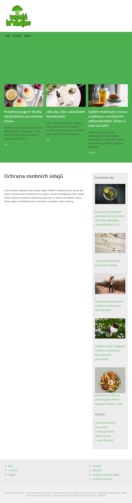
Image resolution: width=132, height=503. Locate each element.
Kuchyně (17, 35)
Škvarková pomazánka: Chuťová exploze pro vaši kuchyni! (109, 305)
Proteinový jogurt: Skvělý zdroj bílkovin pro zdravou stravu (23, 116)
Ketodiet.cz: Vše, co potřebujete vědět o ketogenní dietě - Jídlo (109, 399)
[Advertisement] (66, 57)
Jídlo (7, 35)
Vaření (27, 35)
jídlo (5, 144)
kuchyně (91, 152)
